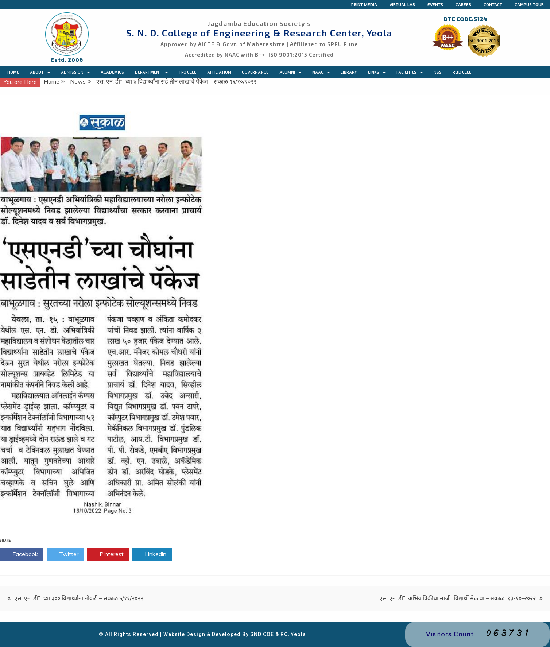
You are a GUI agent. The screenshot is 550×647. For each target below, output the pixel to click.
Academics (112, 72)
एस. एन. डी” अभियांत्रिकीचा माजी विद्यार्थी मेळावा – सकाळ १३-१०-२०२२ (457, 598)
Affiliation (219, 72)
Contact (493, 4)
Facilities (409, 72)
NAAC (321, 72)
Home (13, 72)
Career (463, 4)
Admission (75, 72)
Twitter (65, 554)
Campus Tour (529, 4)
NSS (438, 72)
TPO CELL (187, 72)
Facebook (21, 554)
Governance (255, 72)
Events (435, 4)
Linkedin (152, 554)
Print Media (364, 4)
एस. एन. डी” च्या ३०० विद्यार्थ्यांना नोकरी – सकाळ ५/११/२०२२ (78, 598)
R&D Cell (462, 72)
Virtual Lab (402, 4)
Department (151, 72)
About (40, 72)
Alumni (290, 72)
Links (377, 72)
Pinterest (108, 554)
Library (349, 72)
